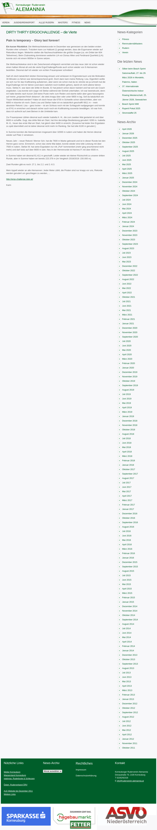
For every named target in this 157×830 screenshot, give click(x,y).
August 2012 (128, 717)
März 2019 (127, 412)
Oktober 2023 (128, 239)
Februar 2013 (128, 694)
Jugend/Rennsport (24, 22)
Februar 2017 (128, 504)
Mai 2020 (126, 350)
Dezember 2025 (129, 138)
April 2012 (127, 734)
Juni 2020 (126, 345)
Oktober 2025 (128, 142)
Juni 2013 (126, 677)
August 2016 (128, 527)
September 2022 (130, 275)
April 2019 (127, 407)
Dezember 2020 (129, 328)
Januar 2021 (128, 323)
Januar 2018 (128, 465)
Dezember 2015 (129, 562)
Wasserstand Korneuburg (15, 775)
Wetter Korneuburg (12, 772)
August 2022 (128, 279)
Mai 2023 (126, 261)
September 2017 (130, 474)
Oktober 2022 (128, 270)
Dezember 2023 (129, 230)
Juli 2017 (126, 482)
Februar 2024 (128, 222)
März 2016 (127, 549)
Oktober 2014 (128, 615)
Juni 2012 (126, 725)
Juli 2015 (126, 575)
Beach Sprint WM (130, 104)
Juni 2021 (126, 306)
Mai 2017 (126, 491)
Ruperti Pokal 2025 (131, 108)
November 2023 (129, 235)
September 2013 (130, 664)
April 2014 (127, 641)
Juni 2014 (126, 633)
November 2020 (129, 332)
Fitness (76, 22)
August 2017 (128, 478)
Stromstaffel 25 (129, 113)
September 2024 (130, 195)
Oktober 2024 (128, 191)
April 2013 (127, 686)
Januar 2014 (128, 650)
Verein (5, 22)
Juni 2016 (126, 535)
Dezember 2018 (129, 421)
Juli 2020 (126, 341)
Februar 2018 (128, 460)
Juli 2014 (126, 628)
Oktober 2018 (128, 429)
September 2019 (130, 385)
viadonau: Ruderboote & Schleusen (19, 778)
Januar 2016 (128, 557)
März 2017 (127, 500)
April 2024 (127, 213)
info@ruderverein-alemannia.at (130, 781)
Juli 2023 (126, 253)
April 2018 (127, 451)
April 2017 (127, 496)
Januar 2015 (128, 602)
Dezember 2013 (129, 655)
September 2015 (130, 566)
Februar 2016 (128, 553)
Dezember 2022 (129, 266)
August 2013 (128, 668)
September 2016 (130, 522)
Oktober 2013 (128, 659)
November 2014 (129, 611)
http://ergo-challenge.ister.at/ (19, 179)
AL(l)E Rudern (46, 22)
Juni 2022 (126, 284)
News (87, 22)
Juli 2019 (126, 394)
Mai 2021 (126, 310)
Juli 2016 (126, 531)
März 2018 (127, 456)
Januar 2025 (128, 177)
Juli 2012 (126, 721)
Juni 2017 (126, 487)
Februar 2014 (128, 646)
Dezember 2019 (129, 372)
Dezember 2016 (129, 513)
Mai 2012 (126, 730)
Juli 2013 (126, 672)
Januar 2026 (128, 133)
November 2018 (129, 425)
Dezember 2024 (129, 182)
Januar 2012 (128, 739)
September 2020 (130, 337)
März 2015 (127, 593)
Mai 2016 (126, 540)
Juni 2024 (126, 204)
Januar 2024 (128, 226)
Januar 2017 (128, 509)
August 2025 (128, 151)
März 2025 (127, 173)
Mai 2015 (126, 584)
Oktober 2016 (128, 518)
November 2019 (129, 376)
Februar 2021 (128, 319)
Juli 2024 (126, 200)
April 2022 (127, 292)
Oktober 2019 (128, 381)
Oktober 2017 (128, 469)
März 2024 (127, 217)
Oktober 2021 (128, 297)
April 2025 (127, 169)
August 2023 (128, 248)
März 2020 (127, 359)
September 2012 (130, 712)
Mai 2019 (126, 403)
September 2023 (130, 244)
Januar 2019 (128, 416)
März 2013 (127, 690)
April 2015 (127, 588)
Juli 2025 (126, 155)
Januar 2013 (128, 699)
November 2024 (129, 186)
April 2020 (127, 354)
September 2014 (130, 619)
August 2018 (128, 434)
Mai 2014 (126, 637)
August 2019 (128, 390)
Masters (63, 22)
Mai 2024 (126, 208)
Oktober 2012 (128, 708)
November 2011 (129, 743)
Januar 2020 (128, 367)
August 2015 (128, 571)
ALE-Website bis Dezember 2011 (18, 791)
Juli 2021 (126, 301)
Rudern (125, 48)
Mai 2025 (126, 164)
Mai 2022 (126, 288)
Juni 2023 (126, 257)
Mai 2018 (126, 447)
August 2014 (128, 624)
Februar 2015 (128, 597)
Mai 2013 (126, 681)
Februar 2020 (128, 363)
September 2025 (130, 147)
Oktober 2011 (128, 748)
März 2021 (127, 314)
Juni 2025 (126, 160)
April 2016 (127, 544)
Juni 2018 (126, 443)
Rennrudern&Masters (132, 43)
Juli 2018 (126, 438)
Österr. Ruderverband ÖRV (15, 785)
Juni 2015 (126, 580)
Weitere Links (10, 794)
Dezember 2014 (129, 606)
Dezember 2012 (129, 703)
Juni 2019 (126, 398)
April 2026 (127, 129)
